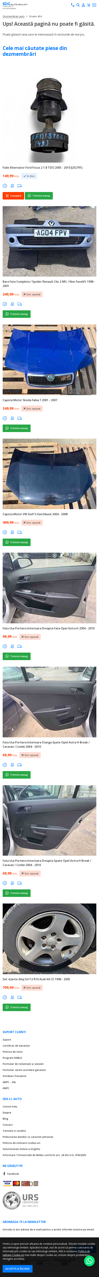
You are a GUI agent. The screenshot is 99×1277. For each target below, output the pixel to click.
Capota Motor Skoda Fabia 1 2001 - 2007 (30, 400)
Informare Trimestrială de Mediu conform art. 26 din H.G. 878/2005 (44, 1155)
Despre (7, 1112)
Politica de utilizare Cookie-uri (21, 1143)
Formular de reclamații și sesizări (23, 1064)
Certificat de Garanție (16, 1045)
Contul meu (10, 1106)
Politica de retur (13, 1051)
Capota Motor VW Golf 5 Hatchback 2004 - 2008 (35, 514)
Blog (5, 1118)
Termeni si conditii (14, 1130)
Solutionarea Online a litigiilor (21, 1149)
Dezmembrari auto (14, 16)
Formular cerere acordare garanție (24, 1070)
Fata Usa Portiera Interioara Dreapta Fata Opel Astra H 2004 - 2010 (49, 628)
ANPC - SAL (9, 1082)
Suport (7, 1039)
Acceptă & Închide (18, 1268)
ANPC (6, 1088)
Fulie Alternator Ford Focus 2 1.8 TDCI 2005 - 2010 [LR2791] (42, 168)
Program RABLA (12, 1057)
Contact (8, 1124)
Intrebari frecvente (14, 1076)
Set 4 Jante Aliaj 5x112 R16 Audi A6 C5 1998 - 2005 (36, 979)
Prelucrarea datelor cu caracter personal (28, 1137)
